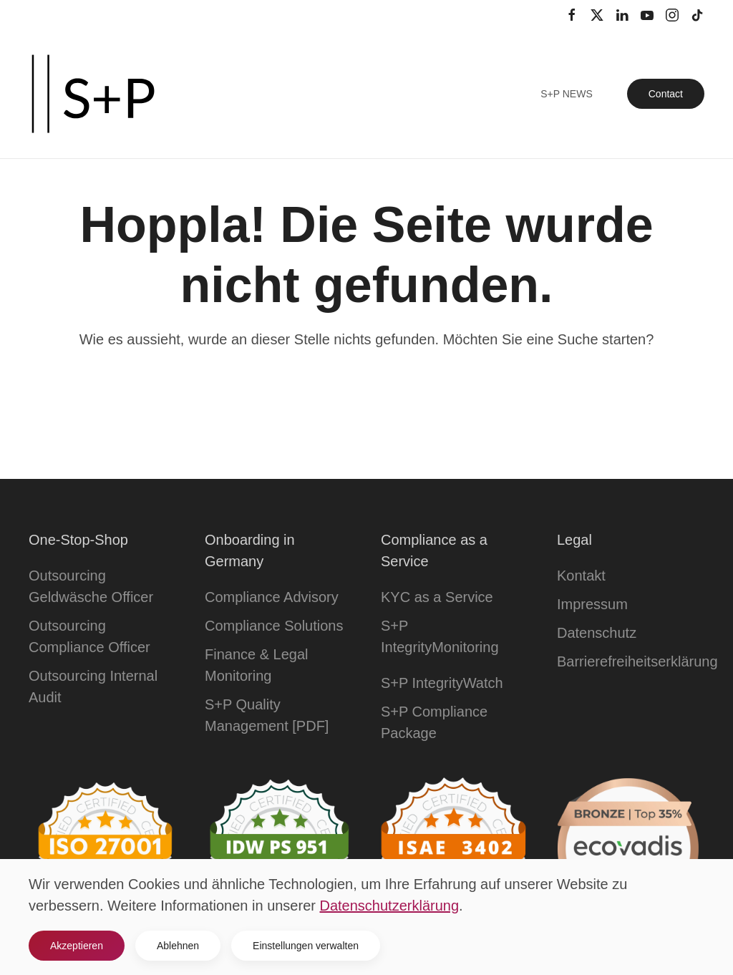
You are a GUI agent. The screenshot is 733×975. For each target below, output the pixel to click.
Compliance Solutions (274, 626)
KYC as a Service (437, 597)
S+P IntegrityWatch (442, 683)
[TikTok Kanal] (697, 14)
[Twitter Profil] (597, 14)
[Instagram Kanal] (672, 14)
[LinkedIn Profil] (622, 14)
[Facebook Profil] (572, 14)
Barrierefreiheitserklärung (637, 661)
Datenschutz (596, 633)
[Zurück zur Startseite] (93, 93)
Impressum (592, 604)
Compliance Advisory (272, 597)
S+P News (566, 94)
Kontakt (581, 575)
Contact (666, 94)
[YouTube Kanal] (647, 14)
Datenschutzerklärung (390, 905)
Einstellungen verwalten (306, 945)
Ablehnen (178, 945)
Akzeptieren (76, 945)
